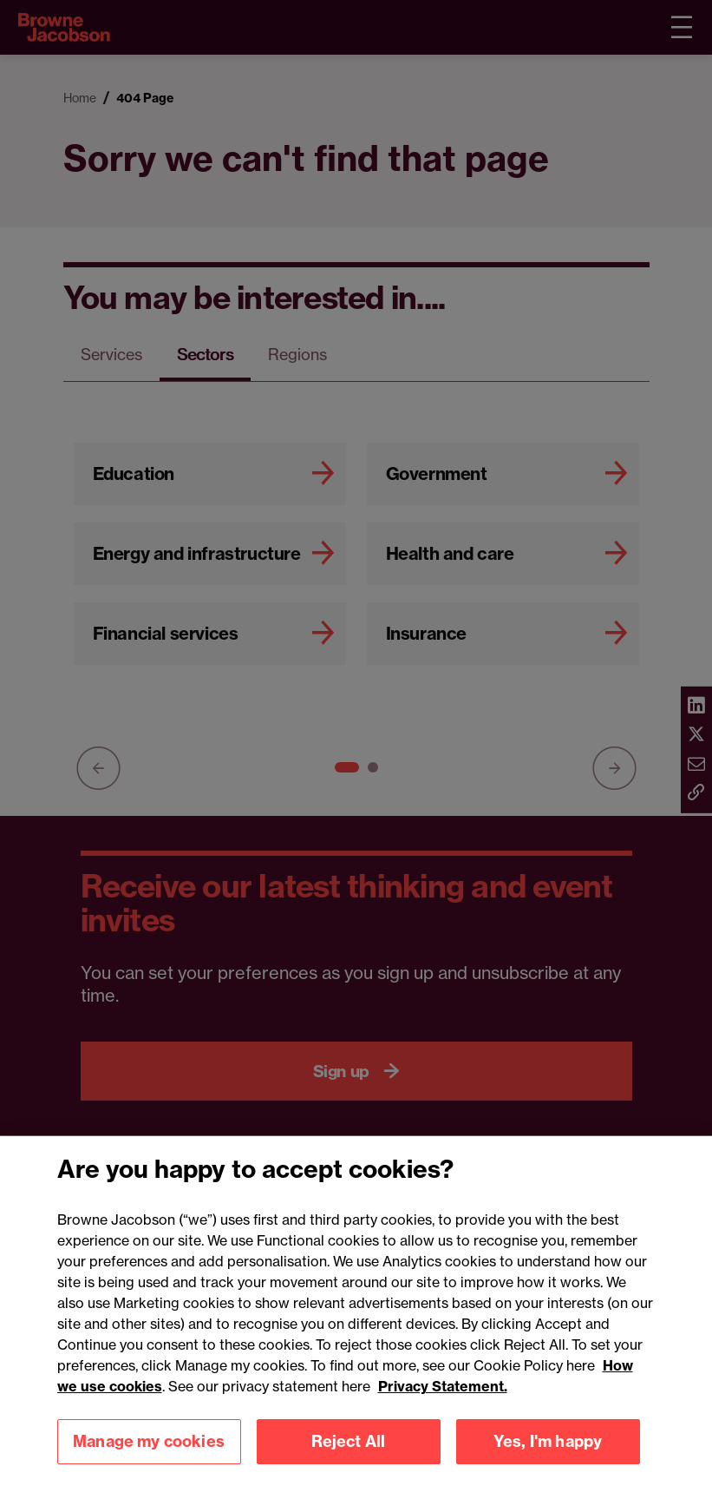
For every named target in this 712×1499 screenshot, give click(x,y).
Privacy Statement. (442, 1408)
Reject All (348, 1464)
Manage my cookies (149, 1464)
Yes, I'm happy (548, 1464)
